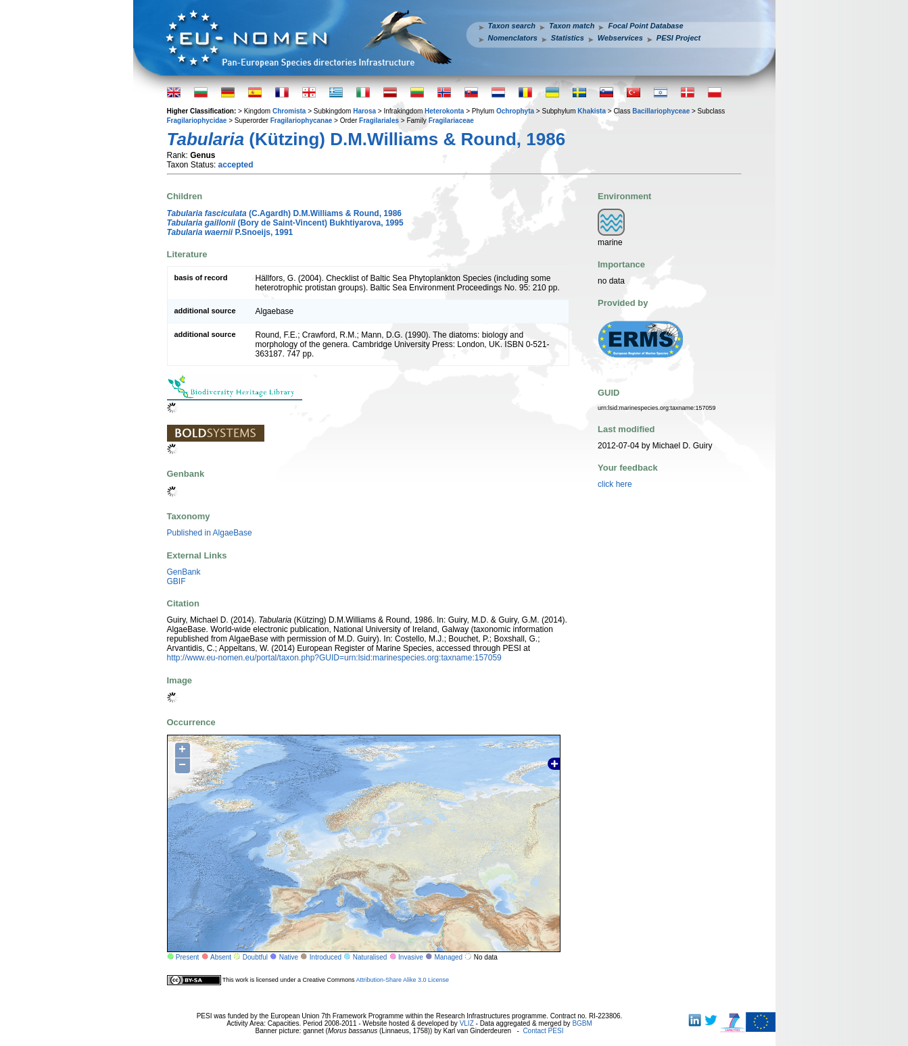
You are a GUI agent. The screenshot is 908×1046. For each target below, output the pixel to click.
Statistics (567, 38)
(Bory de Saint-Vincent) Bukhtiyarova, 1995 (285, 223)
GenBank (184, 572)
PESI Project (678, 38)
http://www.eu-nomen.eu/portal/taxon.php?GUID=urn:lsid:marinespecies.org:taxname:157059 (334, 657)
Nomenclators (512, 38)
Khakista (591, 111)
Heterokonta (444, 111)
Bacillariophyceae (661, 111)
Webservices (620, 38)
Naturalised (370, 957)
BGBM (582, 1023)
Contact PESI (543, 1031)
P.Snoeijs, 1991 (230, 232)
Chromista (289, 111)
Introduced (325, 957)
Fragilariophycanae (301, 120)
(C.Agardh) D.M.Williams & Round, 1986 (284, 213)
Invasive (410, 957)
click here (615, 484)
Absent (220, 957)
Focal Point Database (645, 26)
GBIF (176, 581)
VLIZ (467, 1023)
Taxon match (571, 26)
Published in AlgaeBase (209, 533)
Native (288, 957)
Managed (448, 957)
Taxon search (512, 26)
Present (187, 957)
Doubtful (255, 957)
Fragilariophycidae (197, 120)
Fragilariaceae (451, 120)
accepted (236, 164)
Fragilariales (379, 120)
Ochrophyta (515, 111)
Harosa (364, 111)
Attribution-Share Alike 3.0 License (402, 979)
